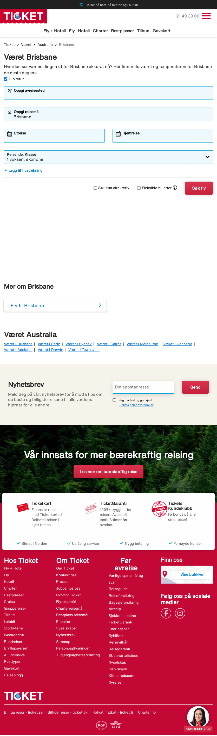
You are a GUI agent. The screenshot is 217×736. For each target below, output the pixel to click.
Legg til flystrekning (23, 171)
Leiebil (9, 622)
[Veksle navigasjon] (206, 16)
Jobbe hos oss (68, 589)
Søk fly (199, 189)
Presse (62, 582)
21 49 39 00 (188, 16)
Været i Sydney (78, 344)
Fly (72, 31)
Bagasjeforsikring (124, 603)
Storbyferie (13, 629)
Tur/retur (14, 79)
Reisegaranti (119, 649)
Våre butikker (191, 575)
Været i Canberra (177, 344)
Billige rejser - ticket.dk (68, 713)
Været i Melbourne (142, 344)
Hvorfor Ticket (68, 595)
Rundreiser (13, 642)
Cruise (9, 602)
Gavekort (161, 31)
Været (26, 45)
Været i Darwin (50, 350)
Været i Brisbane (18, 344)
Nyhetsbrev (65, 636)
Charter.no (147, 713)
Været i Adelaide (18, 350)
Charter (100, 31)
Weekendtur (14, 636)
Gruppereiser (15, 609)
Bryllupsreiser (16, 649)
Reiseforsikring (121, 596)
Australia (45, 45)
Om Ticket (65, 569)
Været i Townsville (84, 350)
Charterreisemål (69, 609)
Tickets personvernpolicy (136, 405)
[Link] (167, 613)
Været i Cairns (109, 344)
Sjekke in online (122, 616)
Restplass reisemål (72, 615)
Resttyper (12, 662)
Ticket (9, 45)
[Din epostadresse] (143, 387)
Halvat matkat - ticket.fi (113, 713)
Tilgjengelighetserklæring (78, 655)
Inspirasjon (118, 669)
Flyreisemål (66, 602)
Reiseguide (118, 589)
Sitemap (63, 642)
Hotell (84, 31)
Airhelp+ (116, 609)
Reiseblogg (13, 675)
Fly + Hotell (54, 31)
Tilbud (143, 31)
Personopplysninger (73, 649)
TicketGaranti (120, 623)
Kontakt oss (66, 575)
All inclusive (14, 655)
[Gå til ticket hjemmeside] (23, 16)
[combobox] (112, 96)
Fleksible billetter (154, 188)
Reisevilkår (118, 643)
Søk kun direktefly (111, 188)
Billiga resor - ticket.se (23, 713)
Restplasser (122, 31)
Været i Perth (49, 344)
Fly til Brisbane (27, 306)
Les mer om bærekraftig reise (108, 472)
